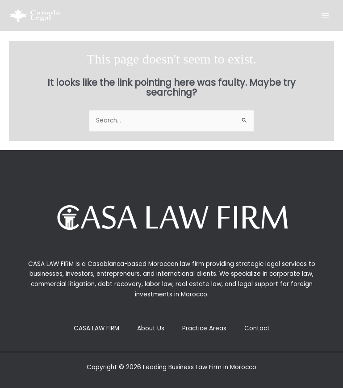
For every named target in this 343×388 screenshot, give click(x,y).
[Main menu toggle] (325, 15)
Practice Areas (204, 328)
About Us (150, 328)
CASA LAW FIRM (96, 328)
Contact (257, 328)
